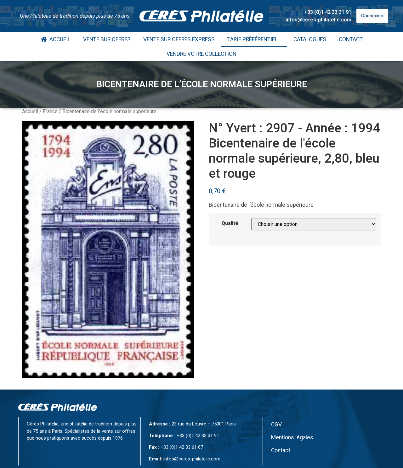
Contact (351, 39)
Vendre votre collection (201, 54)
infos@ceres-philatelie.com (318, 20)
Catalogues (309, 39)
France (50, 111)
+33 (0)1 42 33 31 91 (327, 12)
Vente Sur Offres (107, 39)
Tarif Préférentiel (254, 39)
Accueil (56, 39)
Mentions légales (292, 437)
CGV (276, 424)
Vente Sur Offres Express (179, 39)
